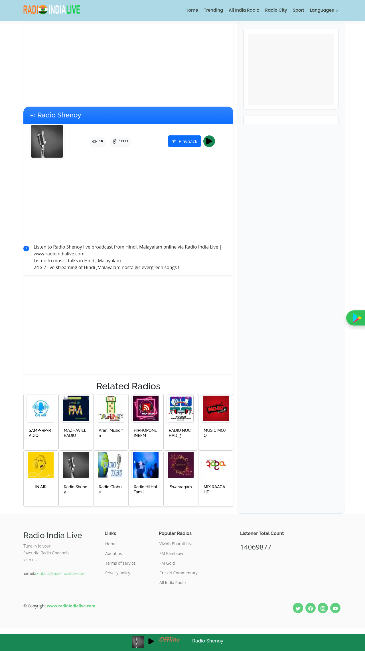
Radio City (276, 10)
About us (113, 554)
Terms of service (120, 563)
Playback (184, 141)
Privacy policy (117, 573)
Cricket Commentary (178, 573)
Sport (298, 10)
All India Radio (244, 10)
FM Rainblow (171, 554)
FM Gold (167, 563)
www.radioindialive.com (71, 606)
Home (191, 10)
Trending (213, 10)
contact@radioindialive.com (60, 573)
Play (211, 141)
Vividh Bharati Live (176, 544)
